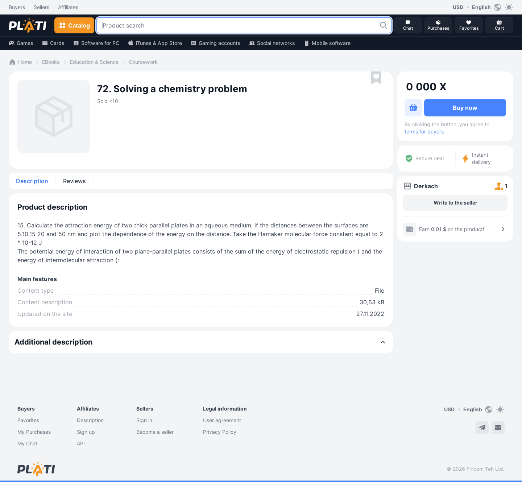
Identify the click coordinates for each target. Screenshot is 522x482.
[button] (383, 25)
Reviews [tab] (74, 181)
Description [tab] (32, 181)
